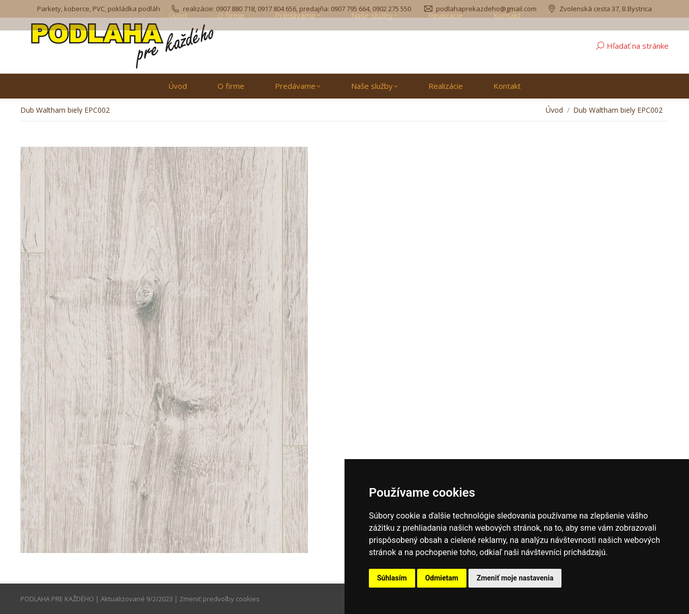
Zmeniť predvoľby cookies (219, 598)
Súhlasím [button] (392, 578)
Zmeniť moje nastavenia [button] (515, 578)
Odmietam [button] (441, 578)
